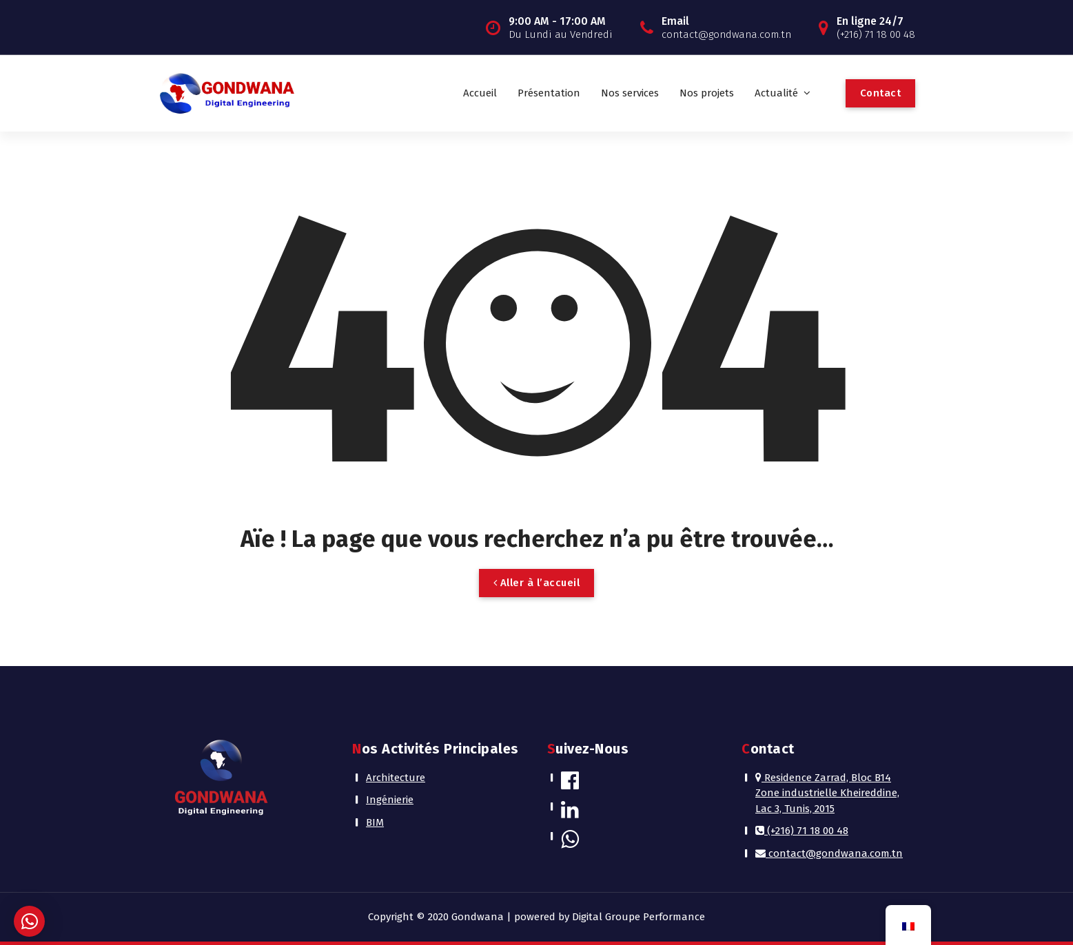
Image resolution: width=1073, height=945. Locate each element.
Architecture (395, 777)
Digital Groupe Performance (638, 917)
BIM (375, 822)
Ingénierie (389, 799)
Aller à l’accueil (536, 583)
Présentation (549, 93)
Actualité (776, 93)
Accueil (480, 93)
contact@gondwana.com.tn (829, 853)
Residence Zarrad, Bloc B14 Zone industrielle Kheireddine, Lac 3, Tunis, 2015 (827, 793)
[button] (29, 921)
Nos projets (706, 93)
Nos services (630, 93)
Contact (880, 93)
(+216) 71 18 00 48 (801, 830)
